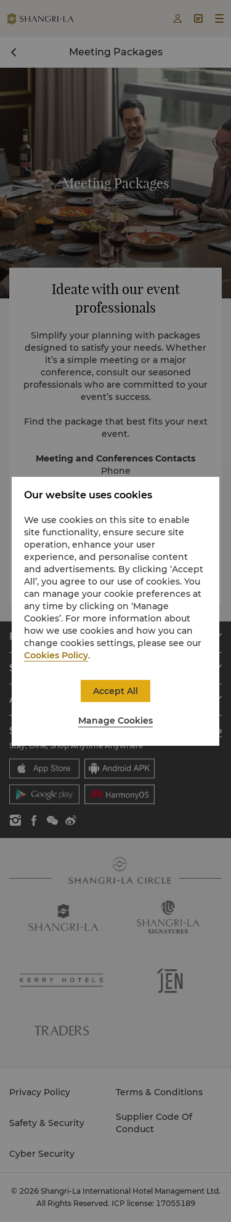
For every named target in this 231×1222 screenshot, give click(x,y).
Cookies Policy (56, 655)
